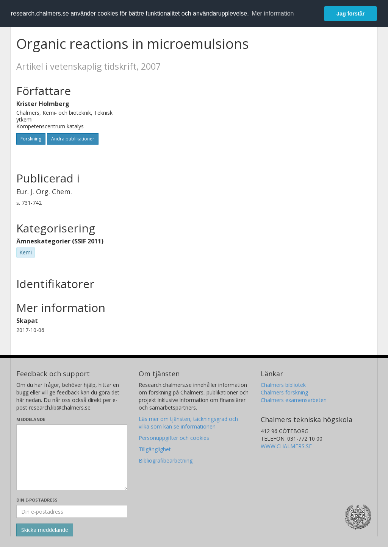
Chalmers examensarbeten (294, 400)
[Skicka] (44, 530)
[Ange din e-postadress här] (71, 511)
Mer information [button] (273, 13)
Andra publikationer (72, 139)
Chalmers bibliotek (283, 384)
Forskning (30, 139)
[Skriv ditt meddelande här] (71, 457)
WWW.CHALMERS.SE (286, 446)
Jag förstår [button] (350, 14)
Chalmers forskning (284, 392)
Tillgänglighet (155, 449)
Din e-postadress (37, 500)
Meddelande (30, 419)
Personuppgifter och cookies (174, 437)
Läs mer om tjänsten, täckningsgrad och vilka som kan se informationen (188, 422)
